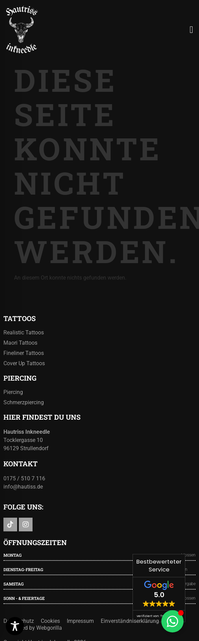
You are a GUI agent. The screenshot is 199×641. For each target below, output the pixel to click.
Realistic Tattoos (23, 332)
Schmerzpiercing (23, 402)
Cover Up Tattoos (24, 363)
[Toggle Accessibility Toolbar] (15, 626)
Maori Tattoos (20, 343)
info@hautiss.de (23, 486)
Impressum (80, 621)
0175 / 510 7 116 (24, 478)
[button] (191, 30)
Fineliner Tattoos (23, 353)
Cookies (50, 621)
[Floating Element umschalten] (172, 621)
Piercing (13, 392)
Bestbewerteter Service (159, 566)
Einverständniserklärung (130, 621)
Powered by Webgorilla (34, 628)
